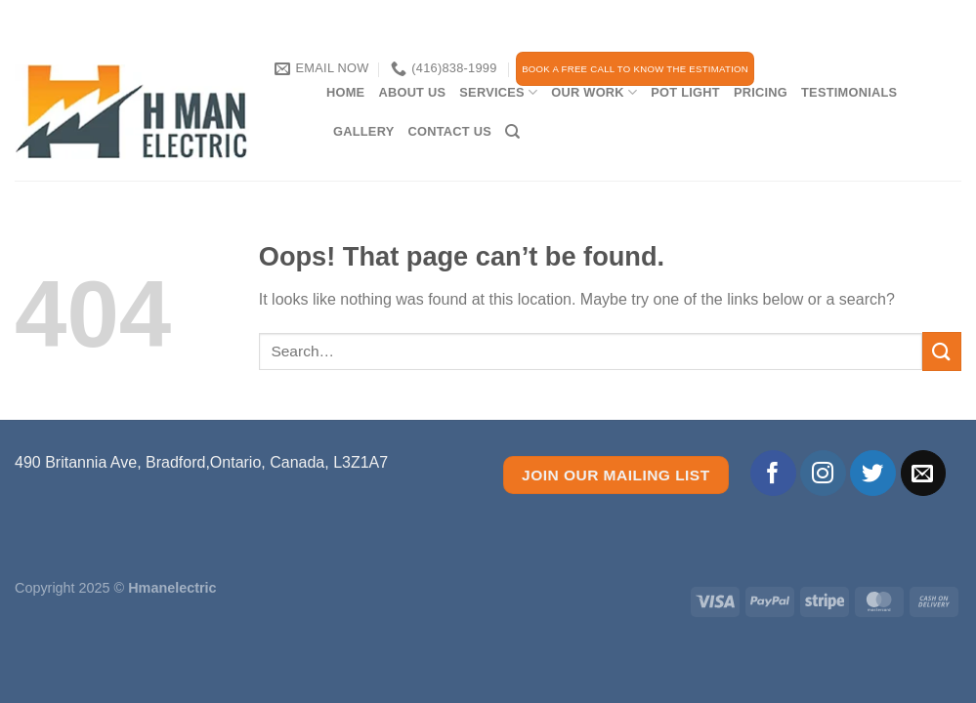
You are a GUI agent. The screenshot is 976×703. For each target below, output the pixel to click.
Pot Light (685, 92)
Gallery (363, 131)
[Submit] (941, 351)
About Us (412, 92)
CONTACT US (449, 131)
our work (594, 92)
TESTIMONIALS (849, 92)
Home (345, 92)
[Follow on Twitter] (873, 473)
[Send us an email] (924, 473)
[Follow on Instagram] (823, 473)
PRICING (760, 92)
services (498, 92)
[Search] (512, 131)
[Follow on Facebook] (773, 473)
